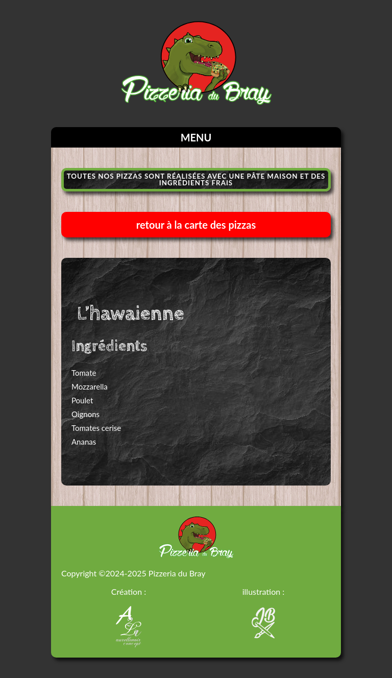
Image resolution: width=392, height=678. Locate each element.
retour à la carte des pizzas (196, 225)
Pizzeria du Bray (177, 573)
